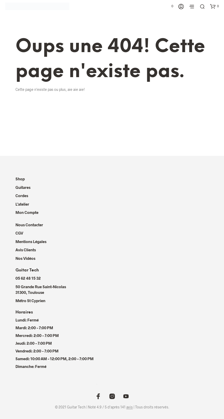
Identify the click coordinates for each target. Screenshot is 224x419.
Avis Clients (25, 249)
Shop (20, 178)
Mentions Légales (30, 241)
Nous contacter (29, 224)
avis (129, 407)
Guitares (22, 187)
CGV (19, 233)
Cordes (21, 195)
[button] (169, 6)
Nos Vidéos (25, 258)
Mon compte (26, 212)
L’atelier (22, 204)
